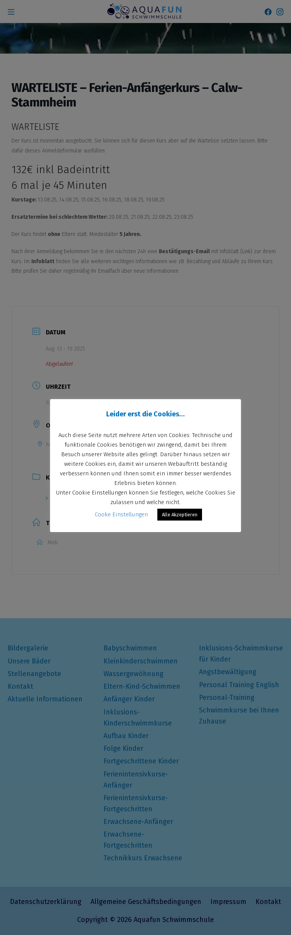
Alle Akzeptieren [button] (179, 514)
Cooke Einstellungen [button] (121, 514)
